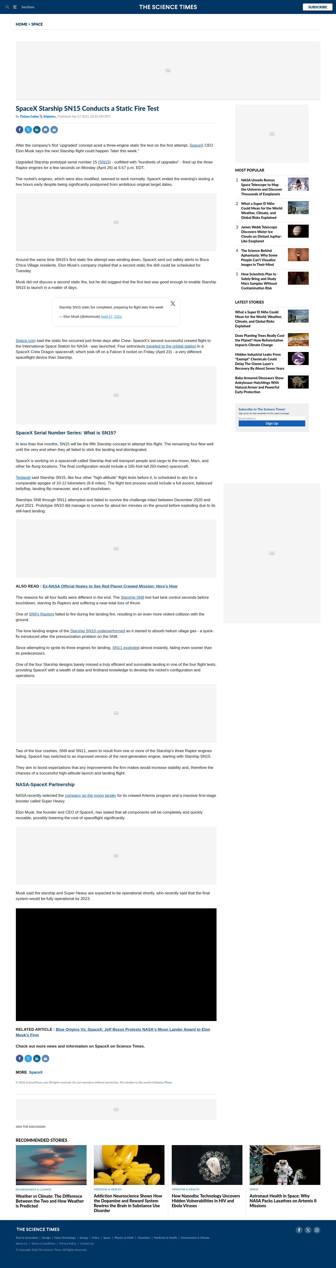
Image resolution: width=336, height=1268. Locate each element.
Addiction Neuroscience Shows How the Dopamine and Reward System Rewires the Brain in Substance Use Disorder (128, 1203)
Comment (45, 129)
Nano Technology (65, 1237)
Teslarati (23, 477)
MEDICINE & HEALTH (107, 1189)
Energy (84, 1237)
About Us (21, 1243)
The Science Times (168, 7)
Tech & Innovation (27, 1237)
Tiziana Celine (29, 116)
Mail (54, 129)
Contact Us (87, 1243)
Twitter (28, 129)
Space (107, 1237)
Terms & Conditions (43, 1243)
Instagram (316, 1230)
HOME (22, 24)
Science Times (163, 1082)
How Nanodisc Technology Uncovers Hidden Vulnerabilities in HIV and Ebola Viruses (206, 1200)
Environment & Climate (195, 1237)
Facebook (19, 129)
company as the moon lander (90, 795)
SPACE (37, 24)
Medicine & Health (165, 1237)
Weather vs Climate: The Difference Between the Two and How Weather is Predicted (50, 1201)
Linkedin (37, 129)
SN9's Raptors (41, 614)
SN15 (105, 162)
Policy (95, 1237)
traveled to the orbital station (171, 346)
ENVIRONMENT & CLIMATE (33, 1189)
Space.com (26, 340)
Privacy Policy (67, 1243)
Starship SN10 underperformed (97, 631)
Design (46, 1237)
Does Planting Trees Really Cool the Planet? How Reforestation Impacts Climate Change (259, 340)
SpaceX (196, 145)
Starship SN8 (132, 597)
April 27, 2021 (111, 316)
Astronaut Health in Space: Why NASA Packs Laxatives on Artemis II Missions (283, 1200)
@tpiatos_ (50, 116)
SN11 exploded (125, 648)
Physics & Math (124, 1237)
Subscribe (317, 7)
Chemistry (143, 1237)
